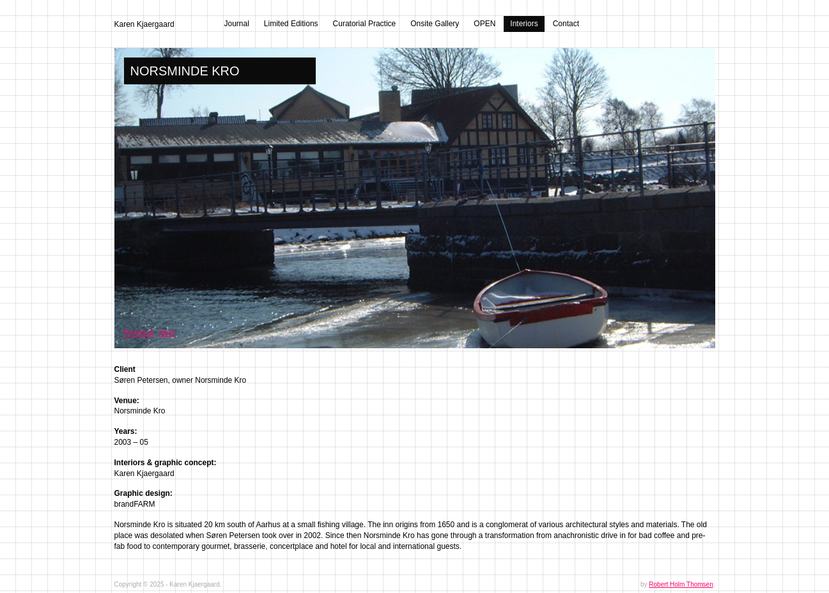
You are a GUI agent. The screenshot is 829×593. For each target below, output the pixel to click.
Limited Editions (291, 23)
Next (167, 332)
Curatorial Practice (364, 23)
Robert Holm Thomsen (681, 584)
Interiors (524, 23)
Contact (566, 23)
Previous (139, 332)
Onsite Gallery (434, 23)
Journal (236, 23)
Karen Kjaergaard (144, 24)
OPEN (484, 23)
